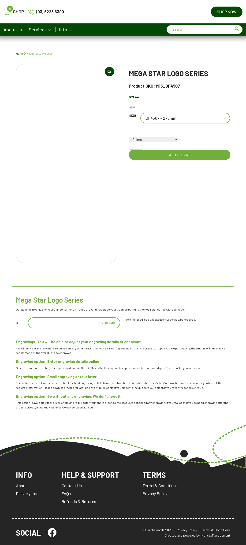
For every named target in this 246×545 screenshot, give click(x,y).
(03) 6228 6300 (46, 12)
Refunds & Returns (79, 501)
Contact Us (72, 485)
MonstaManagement (215, 535)
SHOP (14, 12)
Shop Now (227, 11)
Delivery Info (27, 493)
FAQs (66, 493)
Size (132, 115)
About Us (13, 29)
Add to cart (179, 154)
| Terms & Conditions (214, 530)
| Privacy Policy (186, 530)
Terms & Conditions (160, 485)
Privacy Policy (154, 493)
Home (20, 53)
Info (63, 29)
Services (38, 29)
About (21, 485)
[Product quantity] (135, 146)
